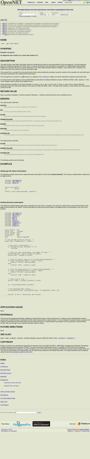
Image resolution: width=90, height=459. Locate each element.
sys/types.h (17, 181)
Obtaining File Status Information (12, 409)
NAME (2, 389)
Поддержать (78, 457)
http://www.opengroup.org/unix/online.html (19, 378)
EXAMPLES (4, 406)
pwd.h (14, 223)
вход (73, 0)
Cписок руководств (25, 16)
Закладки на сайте (6, 456)
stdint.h (16, 234)
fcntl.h (15, 185)
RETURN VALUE (5, 399)
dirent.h (16, 222)
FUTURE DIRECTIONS (7, 425)
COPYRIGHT (4, 431)
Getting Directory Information (11, 412)
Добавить (70, 457)
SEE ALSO (3, 428)
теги (70, 2)
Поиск (66, 2)
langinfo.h (16, 230)
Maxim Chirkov (84, 456)
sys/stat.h (10, 53)
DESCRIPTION (5, 396)
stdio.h (15, 232)
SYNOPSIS (4, 393)
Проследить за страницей (9, 457)
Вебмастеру (85, 457)
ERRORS (3, 403)
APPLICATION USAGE (7, 418)
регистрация (78, 0)
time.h (15, 227)
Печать (34, 16)
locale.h (16, 229)
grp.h (14, 225)
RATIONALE (4, 421)
